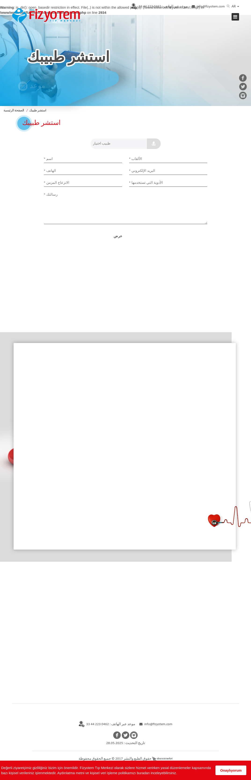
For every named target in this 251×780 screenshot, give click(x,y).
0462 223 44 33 (156, 6)
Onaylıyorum (231, 770)
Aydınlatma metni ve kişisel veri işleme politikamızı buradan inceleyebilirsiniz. (117, 773)
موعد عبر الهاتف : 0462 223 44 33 (104, 724)
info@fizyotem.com (209, 6)
